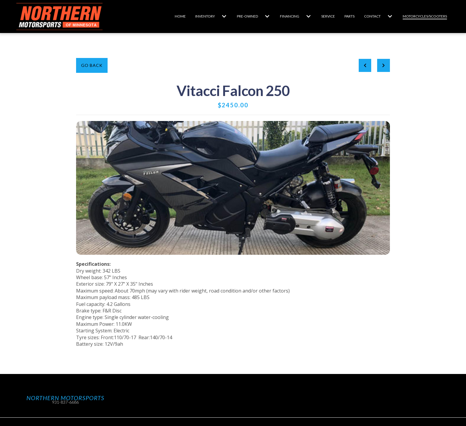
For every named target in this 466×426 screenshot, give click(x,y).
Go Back (92, 65)
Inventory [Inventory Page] (205, 16)
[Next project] (383, 65)
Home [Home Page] (180, 16)
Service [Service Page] (328, 16)
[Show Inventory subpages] (224, 16)
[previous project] (365, 65)
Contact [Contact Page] (372, 16)
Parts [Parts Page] (349, 16)
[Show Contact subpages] (390, 16)
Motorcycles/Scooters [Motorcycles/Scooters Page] (425, 16)
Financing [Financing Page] (289, 16)
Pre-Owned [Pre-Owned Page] (247, 16)
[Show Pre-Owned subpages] (267, 16)
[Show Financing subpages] (308, 16)
